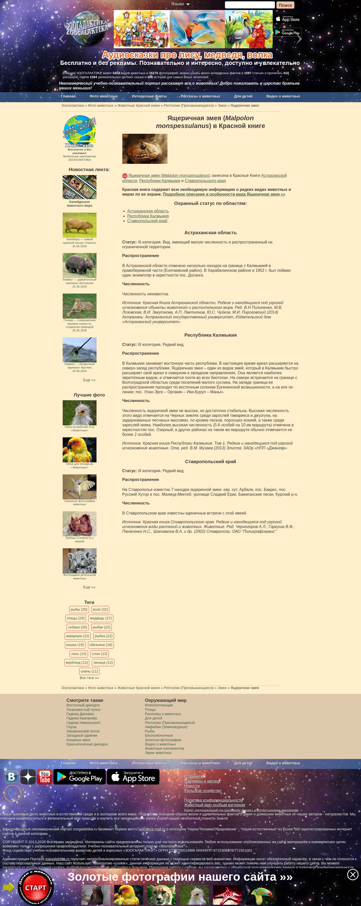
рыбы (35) (79, 609)
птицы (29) (76, 618)
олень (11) (89, 671)
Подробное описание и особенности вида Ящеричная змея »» (224, 194)
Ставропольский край (147, 221)
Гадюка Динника (80, 714)
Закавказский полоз (83, 731)
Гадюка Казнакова (81, 718)
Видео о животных (283, 96)
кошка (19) (75, 645)
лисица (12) (103, 663)
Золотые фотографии (163, 740)
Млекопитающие (159, 705)
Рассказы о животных (200, 96)
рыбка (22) (104, 636)
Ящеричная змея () (169, 175)
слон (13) (99, 654)
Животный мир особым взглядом (214, 805)
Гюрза (71, 727)
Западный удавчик (81, 735)
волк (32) (100, 609)
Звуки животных (158, 753)
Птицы (150, 710)
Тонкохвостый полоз (83, 710)
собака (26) (77, 627)
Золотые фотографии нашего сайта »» (180, 876)
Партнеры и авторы (202, 781)
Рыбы (150, 731)
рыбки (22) (102, 627)
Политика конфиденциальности (213, 800)
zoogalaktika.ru (57, 859)
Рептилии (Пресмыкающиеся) (170, 723)
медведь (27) (101, 618)
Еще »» (89, 380)
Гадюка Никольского (83, 723)
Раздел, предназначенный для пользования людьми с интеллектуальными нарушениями (241, 810)
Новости (192, 786)
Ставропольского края (205, 181)
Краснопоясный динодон (87, 744)
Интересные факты (149, 96)
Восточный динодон (83, 705)
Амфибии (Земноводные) (166, 727)
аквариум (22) (77, 636)
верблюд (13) (77, 663)
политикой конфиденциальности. (326, 867)
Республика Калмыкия (148, 216)
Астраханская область (148, 211)
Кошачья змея (78, 740)
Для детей (243, 96)
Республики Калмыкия (159, 181)
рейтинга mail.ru (152, 829)
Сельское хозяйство (202, 791)
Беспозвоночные (159, 735)
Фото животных (104, 96)
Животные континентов (164, 748)
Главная (68, 96)
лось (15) (78, 654)
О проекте (193, 776)
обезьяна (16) (100, 645)
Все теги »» (89, 678)
